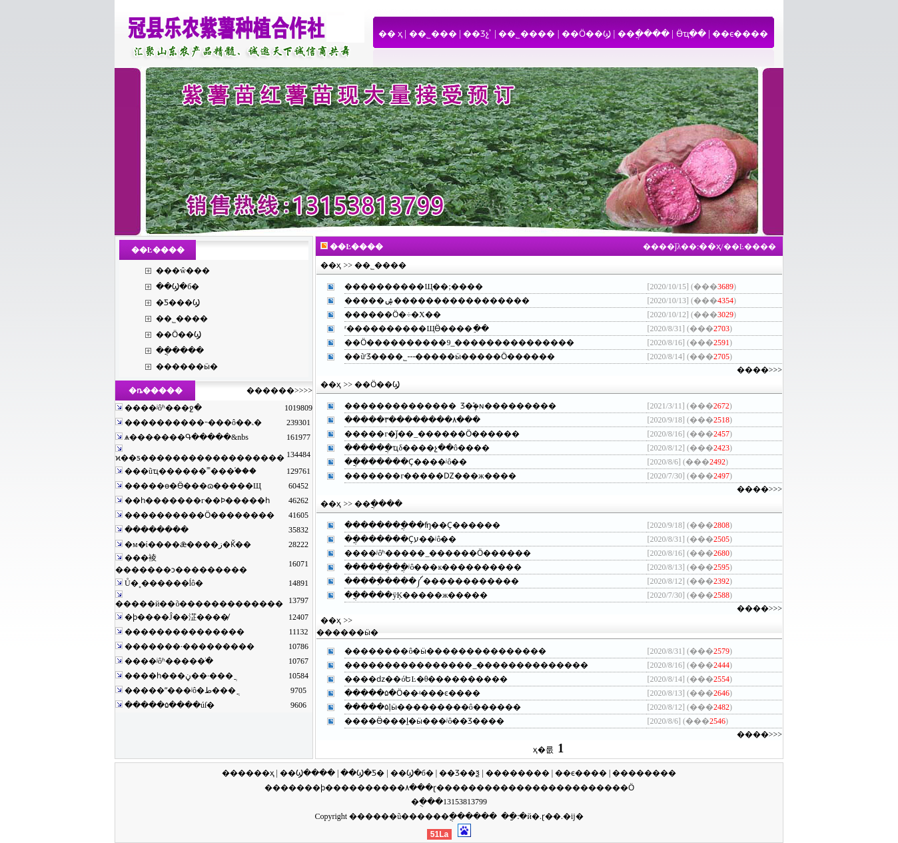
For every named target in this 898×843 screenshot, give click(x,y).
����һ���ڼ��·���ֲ (178, 675)
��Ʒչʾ (477, 34)
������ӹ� (187, 366)
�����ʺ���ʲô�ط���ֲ (179, 690)
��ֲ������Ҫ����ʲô (397, 461)
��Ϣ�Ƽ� (362, 773)
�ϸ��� (330, 787)
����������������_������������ (458, 665)
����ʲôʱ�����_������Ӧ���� (429, 553)
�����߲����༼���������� (423, 581)
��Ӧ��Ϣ (586, 34)
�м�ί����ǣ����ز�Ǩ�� (187, 544)
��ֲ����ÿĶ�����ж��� (408, 595)
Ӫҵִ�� (691, 34)
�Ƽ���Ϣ (178, 302)
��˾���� (526, 34)
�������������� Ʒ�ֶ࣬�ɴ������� (442, 406)
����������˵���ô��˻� (192, 422)
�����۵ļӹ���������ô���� (424, 707)
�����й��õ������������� (199, 603)
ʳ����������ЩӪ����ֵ (408, 328)
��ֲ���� (644, 34)
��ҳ (710, 246)
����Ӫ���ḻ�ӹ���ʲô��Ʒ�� (416, 721)
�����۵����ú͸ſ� (169, 705)
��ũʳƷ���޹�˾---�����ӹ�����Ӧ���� (441, 356)
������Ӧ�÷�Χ (384, 314)
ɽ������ (458, 787)
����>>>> (287, 390)
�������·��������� (188, 646)
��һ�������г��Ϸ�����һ (196, 500)
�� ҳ (390, 34)
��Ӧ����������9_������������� (451, 342)
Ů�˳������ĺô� (163, 583)
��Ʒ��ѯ (459, 773)
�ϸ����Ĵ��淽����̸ (175, 617)
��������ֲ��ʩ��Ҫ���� (414, 525)
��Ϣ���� (307, 773)
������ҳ (248, 773)
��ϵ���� (740, 34)
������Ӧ (607, 787)
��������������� (183, 631)
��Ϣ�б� (177, 286)
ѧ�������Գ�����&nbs (185, 437)
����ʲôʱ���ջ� (162, 408)
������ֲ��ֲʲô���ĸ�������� (425, 567)
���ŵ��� (183, 270)
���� (280, 787)
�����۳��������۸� (404, 419)
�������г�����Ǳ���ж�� (422, 475)
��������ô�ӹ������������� (437, 651)
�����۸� (391, 787)
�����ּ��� (156, 529)
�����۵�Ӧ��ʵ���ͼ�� (404, 693)
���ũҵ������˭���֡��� (189, 471)
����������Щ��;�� (405, 286)
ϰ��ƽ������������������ (199, 457)
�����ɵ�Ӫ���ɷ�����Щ (192, 485)
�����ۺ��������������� (429, 300)
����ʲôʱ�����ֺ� (168, 661)
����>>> (759, 370)
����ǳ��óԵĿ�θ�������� (418, 679)
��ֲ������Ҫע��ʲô (392, 539)
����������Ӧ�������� (198, 515)
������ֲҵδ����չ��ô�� (409, 447)
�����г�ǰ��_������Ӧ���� (424, 433)
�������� (518, 773)
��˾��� (433, 34)
